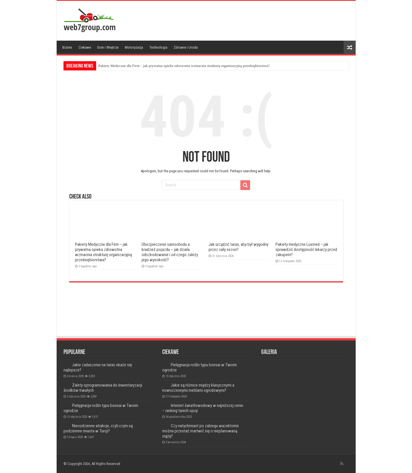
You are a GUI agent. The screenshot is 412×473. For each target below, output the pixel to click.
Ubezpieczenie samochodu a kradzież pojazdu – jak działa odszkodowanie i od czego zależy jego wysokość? (170, 252)
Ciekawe (84, 47)
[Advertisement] (247, 19)
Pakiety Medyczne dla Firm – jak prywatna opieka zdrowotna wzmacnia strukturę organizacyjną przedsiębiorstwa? (184, 66)
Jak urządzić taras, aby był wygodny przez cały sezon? (238, 247)
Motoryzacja (134, 47)
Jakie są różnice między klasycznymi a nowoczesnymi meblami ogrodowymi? (198, 388)
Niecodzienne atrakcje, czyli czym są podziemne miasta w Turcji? (98, 428)
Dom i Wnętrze (107, 47)
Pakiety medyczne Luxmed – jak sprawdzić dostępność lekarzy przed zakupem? (306, 249)
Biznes (67, 47)
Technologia (158, 47)
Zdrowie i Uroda (186, 47)
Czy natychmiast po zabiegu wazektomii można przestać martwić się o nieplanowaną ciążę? (200, 431)
